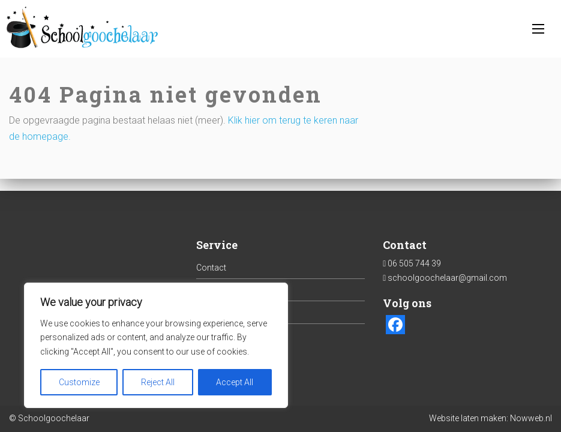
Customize (79, 382)
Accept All (234, 382)
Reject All (158, 382)
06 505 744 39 (414, 263)
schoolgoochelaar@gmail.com (447, 278)
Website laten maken (467, 418)
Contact (211, 267)
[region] (156, 345)
